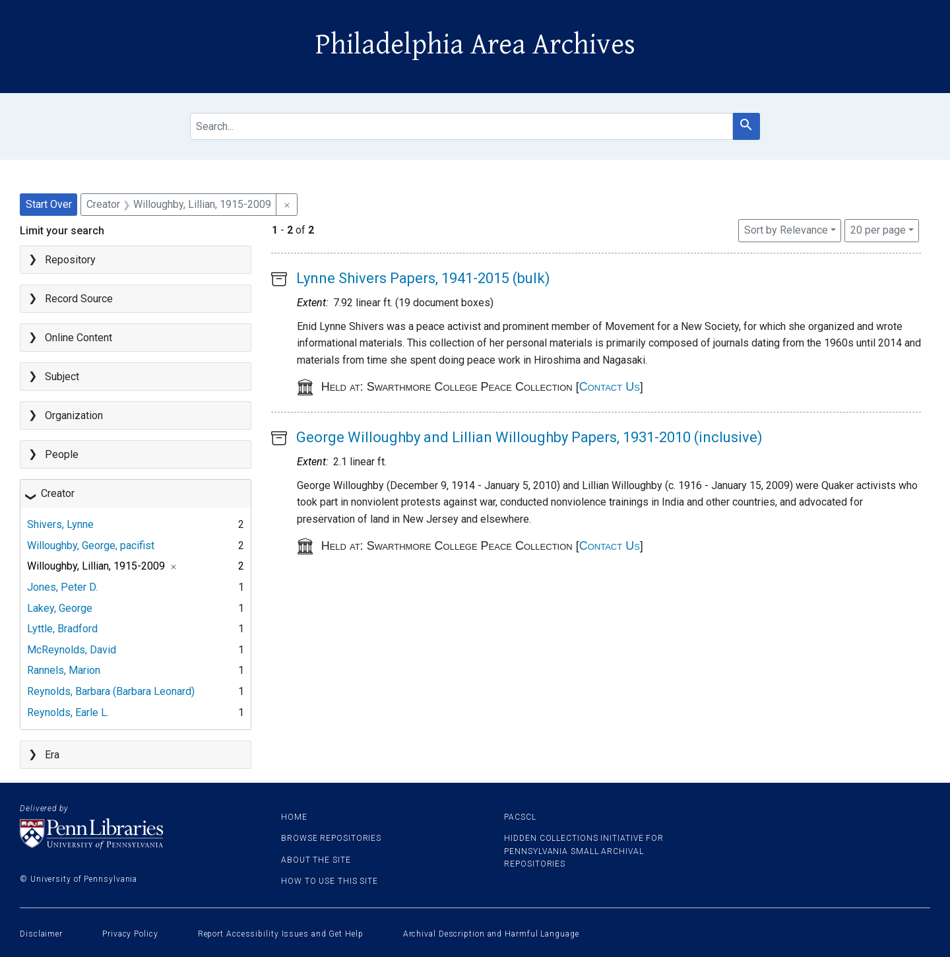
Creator (58, 493)
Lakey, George (59, 608)
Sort (786, 230)
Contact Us (609, 386)
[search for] (461, 126)
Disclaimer (41, 934)
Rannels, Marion (63, 670)
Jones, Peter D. (62, 587)
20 (878, 229)
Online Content (78, 337)
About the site (316, 860)
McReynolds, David (71, 650)
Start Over (49, 204)
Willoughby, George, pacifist (90, 545)
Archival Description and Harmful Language (491, 934)
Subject (62, 376)
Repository (70, 259)
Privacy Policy (130, 934)
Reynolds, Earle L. (68, 712)
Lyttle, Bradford (62, 628)
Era (52, 754)
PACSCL (520, 817)
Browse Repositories (331, 838)
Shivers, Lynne (60, 524)
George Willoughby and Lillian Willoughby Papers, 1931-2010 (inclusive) (529, 437)
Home (294, 817)
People (62, 454)
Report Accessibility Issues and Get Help (281, 934)
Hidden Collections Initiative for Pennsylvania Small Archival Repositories (584, 851)
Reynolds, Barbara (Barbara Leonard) (111, 691)
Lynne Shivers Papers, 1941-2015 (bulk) (423, 278)
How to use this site (329, 881)
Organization (74, 415)
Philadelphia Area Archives (475, 44)
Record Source (79, 298)
